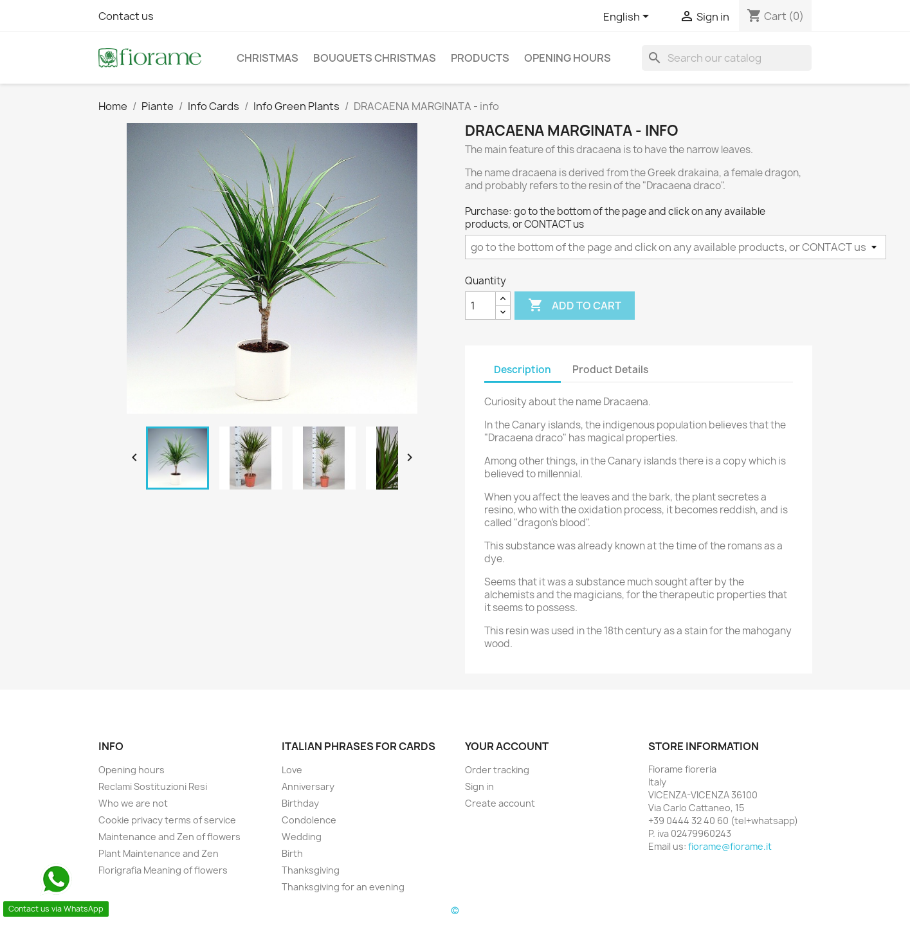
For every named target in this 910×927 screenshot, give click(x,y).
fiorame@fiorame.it (730, 846)
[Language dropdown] (628, 17)
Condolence (309, 820)
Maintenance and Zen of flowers (169, 837)
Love (292, 770)
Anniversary (308, 786)
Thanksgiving (311, 870)
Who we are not (133, 803)
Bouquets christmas (374, 58)
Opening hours (567, 58)
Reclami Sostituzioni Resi (152, 786)
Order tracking (497, 770)
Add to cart (574, 305)
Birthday (300, 803)
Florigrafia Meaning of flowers (163, 870)
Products (480, 58)
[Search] (727, 58)
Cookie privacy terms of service (167, 820)
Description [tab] (522, 369)
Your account (507, 746)
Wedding (302, 837)
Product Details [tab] (610, 369)
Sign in (479, 786)
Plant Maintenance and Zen (158, 853)
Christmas (267, 58)
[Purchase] (675, 247)
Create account (500, 803)
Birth (292, 853)
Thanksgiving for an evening (343, 887)
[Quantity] (480, 305)
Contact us (126, 16)
